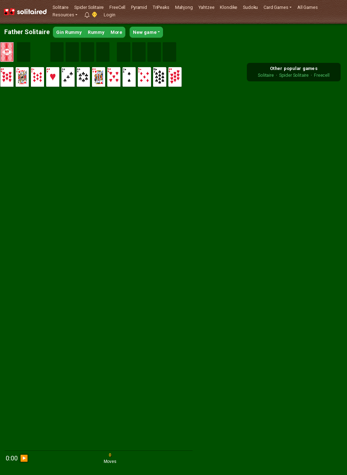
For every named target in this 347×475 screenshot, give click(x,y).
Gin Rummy (69, 32)
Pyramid (139, 7)
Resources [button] (63, 14)
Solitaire (61, 7)
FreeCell (117, 7)
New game (145, 32)
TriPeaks (161, 7)
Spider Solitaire (89, 7)
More (116, 32)
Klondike (228, 7)
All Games (307, 7)
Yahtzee (207, 7)
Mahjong (184, 7)
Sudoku (250, 7)
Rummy (96, 32)
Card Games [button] (276, 7)
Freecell (322, 75)
